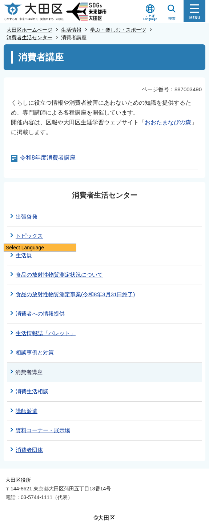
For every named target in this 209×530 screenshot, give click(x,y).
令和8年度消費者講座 (48, 157)
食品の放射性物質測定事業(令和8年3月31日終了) (75, 294)
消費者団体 (29, 450)
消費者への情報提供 (40, 313)
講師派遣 (26, 411)
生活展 (24, 255)
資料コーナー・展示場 (43, 430)
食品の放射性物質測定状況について (59, 275)
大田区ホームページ (29, 30)
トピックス (29, 236)
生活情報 (71, 30)
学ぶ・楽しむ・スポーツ (118, 30)
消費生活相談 (32, 391)
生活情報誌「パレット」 (46, 333)
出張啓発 (26, 216)
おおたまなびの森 (168, 122)
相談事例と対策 (35, 352)
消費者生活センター (29, 37)
